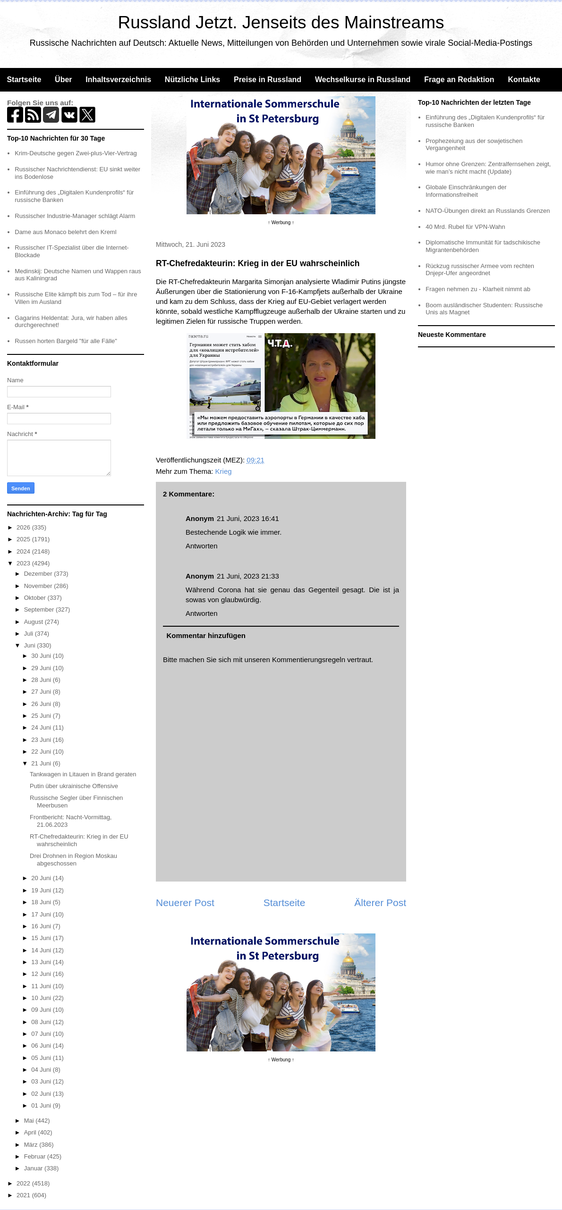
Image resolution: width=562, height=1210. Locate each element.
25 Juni (42, 715)
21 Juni (42, 763)
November (39, 585)
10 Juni (42, 997)
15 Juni (42, 937)
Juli (29, 633)
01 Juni (42, 1105)
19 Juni (42, 890)
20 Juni (42, 878)
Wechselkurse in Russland (362, 80)
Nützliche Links (192, 80)
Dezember (39, 573)
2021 (24, 1195)
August (34, 621)
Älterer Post (380, 902)
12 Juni (42, 973)
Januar (34, 1168)
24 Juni (42, 727)
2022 (24, 1183)
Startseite (24, 80)
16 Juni (42, 926)
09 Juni (42, 1009)
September (40, 609)
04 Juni (42, 1069)
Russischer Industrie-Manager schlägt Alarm (75, 215)
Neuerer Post (185, 902)
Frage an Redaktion (459, 80)
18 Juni (42, 902)
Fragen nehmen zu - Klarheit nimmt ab (478, 289)
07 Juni (42, 1033)
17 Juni (42, 914)
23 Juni (42, 739)
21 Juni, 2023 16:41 (248, 518)
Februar (35, 1156)
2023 (24, 563)
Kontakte (524, 80)
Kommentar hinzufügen (206, 635)
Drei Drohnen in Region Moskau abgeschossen (73, 859)
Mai (30, 1120)
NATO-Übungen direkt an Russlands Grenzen (488, 210)
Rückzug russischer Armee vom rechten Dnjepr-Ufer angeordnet (480, 269)
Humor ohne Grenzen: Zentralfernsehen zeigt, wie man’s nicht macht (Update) (488, 167)
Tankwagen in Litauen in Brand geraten (83, 774)
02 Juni (42, 1093)
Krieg (223, 471)
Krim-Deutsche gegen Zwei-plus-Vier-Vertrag (75, 153)
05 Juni (42, 1057)
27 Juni (42, 691)
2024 (24, 551)
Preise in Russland (267, 80)
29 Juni (42, 668)
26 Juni (42, 703)
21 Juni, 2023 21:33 (248, 576)
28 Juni (42, 679)
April (31, 1132)
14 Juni (42, 950)
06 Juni (42, 1045)
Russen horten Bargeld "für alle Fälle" (66, 341)
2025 (24, 539)
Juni (30, 645)
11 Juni (42, 986)
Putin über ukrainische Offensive (74, 786)
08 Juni (42, 1021)
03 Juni (42, 1081)
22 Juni (42, 751)
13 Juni (42, 962)
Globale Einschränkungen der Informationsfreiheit (466, 191)
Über (63, 80)
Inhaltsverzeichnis (118, 80)
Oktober (36, 597)
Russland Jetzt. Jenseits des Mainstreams (281, 22)
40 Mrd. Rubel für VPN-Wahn (465, 226)
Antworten (202, 546)
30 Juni (42, 655)
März (32, 1144)
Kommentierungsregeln (308, 659)
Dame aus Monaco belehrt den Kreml (65, 231)
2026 (24, 527)
